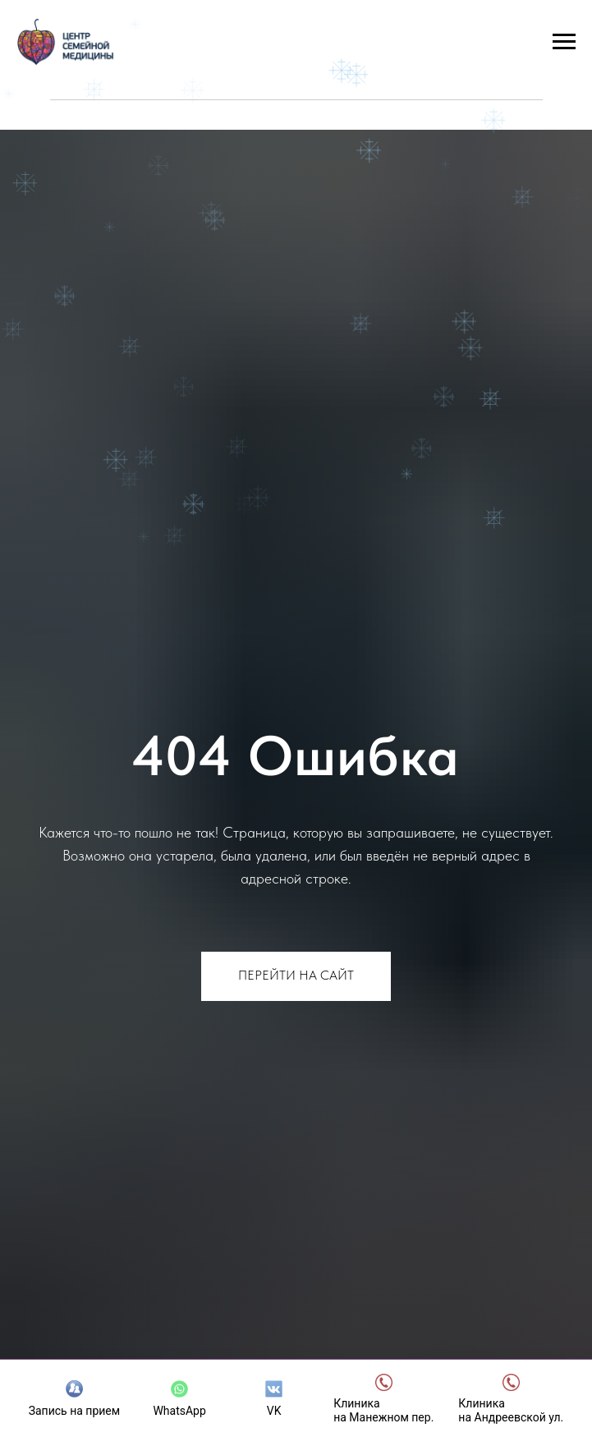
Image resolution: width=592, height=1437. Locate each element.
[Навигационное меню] (564, 42)
